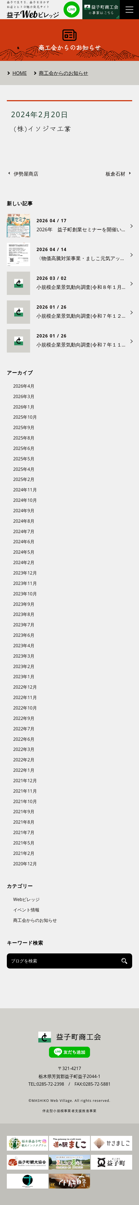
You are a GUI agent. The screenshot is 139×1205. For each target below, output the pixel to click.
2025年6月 (23, 448)
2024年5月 (23, 552)
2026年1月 (23, 407)
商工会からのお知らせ (63, 73)
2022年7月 (23, 729)
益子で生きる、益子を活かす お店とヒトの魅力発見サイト (28, 4)
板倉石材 (115, 173)
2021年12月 (25, 781)
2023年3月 (23, 656)
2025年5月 (23, 459)
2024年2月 (23, 562)
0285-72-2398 (50, 1084)
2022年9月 (23, 718)
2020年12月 (25, 864)
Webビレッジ (26, 899)
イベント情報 (26, 910)
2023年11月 (25, 583)
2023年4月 (23, 646)
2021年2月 (23, 853)
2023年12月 (25, 573)
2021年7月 (23, 832)
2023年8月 (23, 614)
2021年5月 (23, 843)
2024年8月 (23, 521)
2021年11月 (25, 791)
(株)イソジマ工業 (42, 128)
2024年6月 (23, 542)
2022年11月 (25, 697)
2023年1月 (23, 677)
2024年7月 (23, 531)
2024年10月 (25, 500)
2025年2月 (23, 479)
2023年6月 (23, 635)
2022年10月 (25, 708)
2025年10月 (25, 417)
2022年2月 (23, 760)
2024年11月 (25, 490)
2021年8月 (23, 822)
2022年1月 (23, 770)
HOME (19, 73)
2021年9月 (23, 812)
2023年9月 (23, 604)
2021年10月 (25, 801)
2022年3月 (23, 749)
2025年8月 (23, 438)
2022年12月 (25, 687)
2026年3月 (23, 396)
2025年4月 (23, 469)
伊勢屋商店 (26, 173)
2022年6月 (23, 739)
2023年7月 (23, 625)
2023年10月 (25, 594)
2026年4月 (23, 386)
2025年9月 (23, 427)
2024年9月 (23, 511)
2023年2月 (23, 666)
